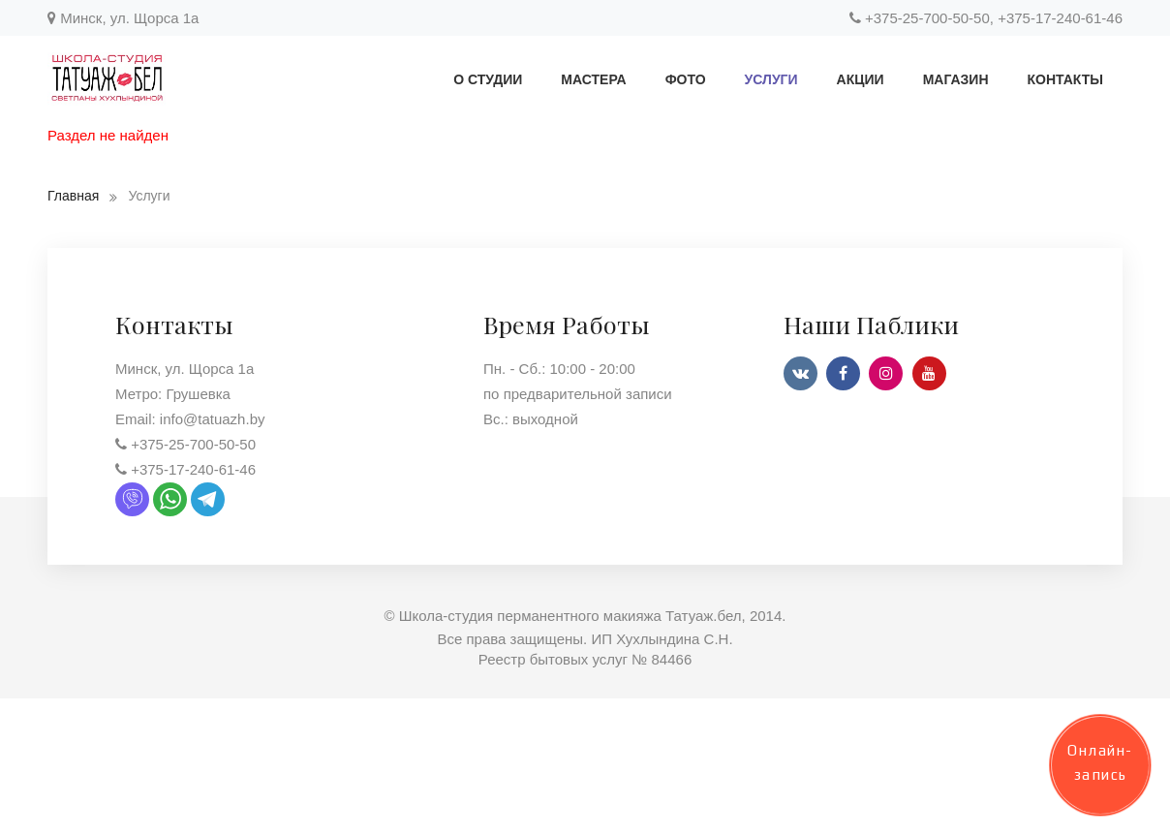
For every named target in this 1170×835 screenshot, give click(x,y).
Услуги (771, 79)
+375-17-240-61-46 (1060, 18)
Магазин (956, 79)
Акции (860, 79)
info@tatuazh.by (212, 423)
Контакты (1065, 79)
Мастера (593, 79)
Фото (685, 79)
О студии (487, 79)
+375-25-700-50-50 (927, 18)
